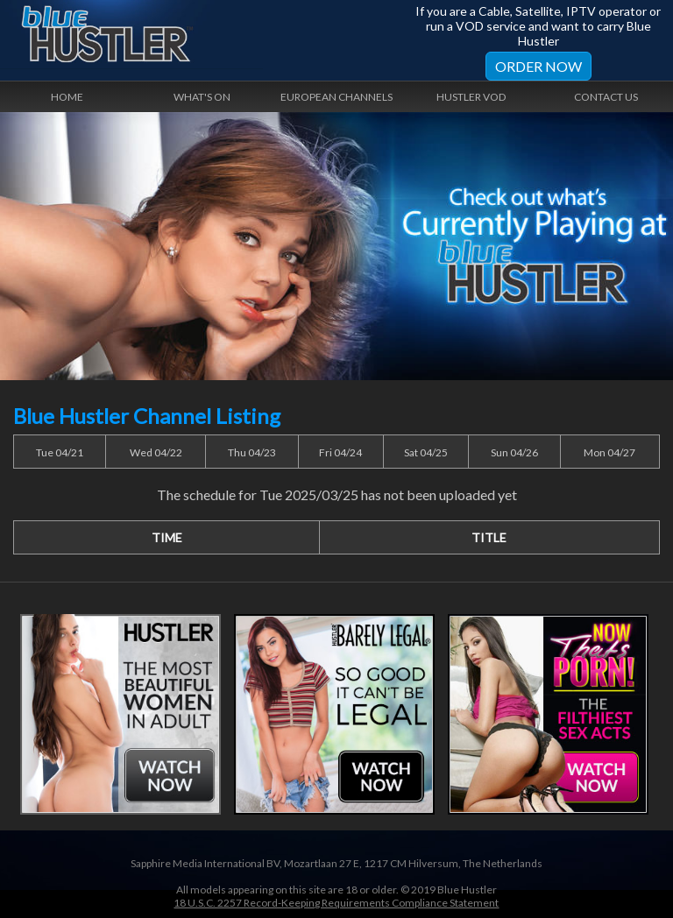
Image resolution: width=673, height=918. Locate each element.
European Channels (336, 96)
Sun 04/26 (514, 452)
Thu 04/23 (252, 452)
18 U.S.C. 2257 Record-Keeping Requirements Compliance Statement (336, 902)
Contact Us (606, 96)
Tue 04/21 (59, 452)
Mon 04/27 (609, 452)
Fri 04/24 (340, 452)
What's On (202, 96)
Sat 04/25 (426, 452)
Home (67, 96)
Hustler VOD (471, 96)
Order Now (538, 66)
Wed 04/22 (156, 452)
